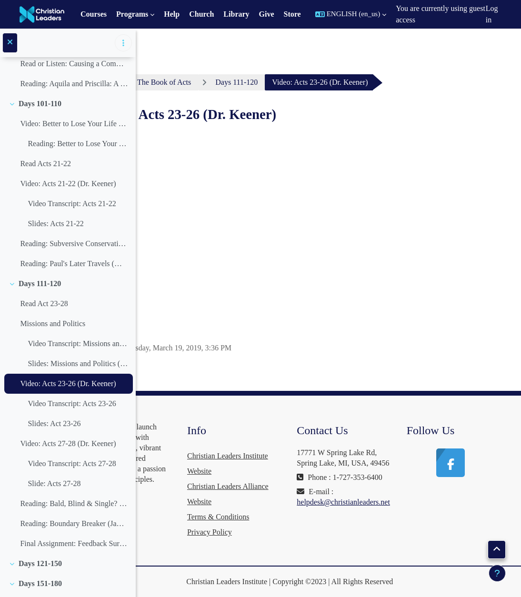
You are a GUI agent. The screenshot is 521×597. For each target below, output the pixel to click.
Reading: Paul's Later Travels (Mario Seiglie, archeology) (74, 263)
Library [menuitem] (236, 14)
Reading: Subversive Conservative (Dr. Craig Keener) (74, 243)
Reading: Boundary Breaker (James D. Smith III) (74, 523)
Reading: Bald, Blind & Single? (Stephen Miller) (74, 503)
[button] (351, 14)
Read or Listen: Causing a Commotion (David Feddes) (74, 64)
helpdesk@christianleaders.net (386, 523)
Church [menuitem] (201, 14)
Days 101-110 (40, 104)
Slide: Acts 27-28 (54, 483)
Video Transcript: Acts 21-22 (72, 203)
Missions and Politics (52, 323)
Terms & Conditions (282, 517)
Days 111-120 (40, 283)
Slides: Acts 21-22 (55, 223)
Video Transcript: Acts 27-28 (72, 463)
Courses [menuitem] (93, 14)
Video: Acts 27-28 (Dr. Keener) (68, 443)
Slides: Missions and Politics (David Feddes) (78, 363)
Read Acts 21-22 (45, 163)
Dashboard (181, 82)
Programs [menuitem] (132, 14)
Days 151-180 (40, 583)
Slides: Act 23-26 (54, 423)
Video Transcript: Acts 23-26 (72, 403)
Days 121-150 (40, 563)
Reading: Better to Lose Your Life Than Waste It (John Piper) (78, 143)
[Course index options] (123, 42)
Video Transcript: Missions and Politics (78, 343)
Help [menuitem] (172, 14)
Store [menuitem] (292, 14)
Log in (492, 14)
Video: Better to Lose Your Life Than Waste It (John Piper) (74, 123)
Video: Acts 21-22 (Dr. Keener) (68, 183)
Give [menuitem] (266, 14)
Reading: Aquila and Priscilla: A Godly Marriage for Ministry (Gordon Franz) (74, 84)
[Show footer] (497, 573)
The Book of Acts (249, 82)
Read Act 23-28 (44, 303)
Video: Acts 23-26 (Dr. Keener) (68, 383)
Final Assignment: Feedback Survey (74, 543)
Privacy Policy (273, 532)
